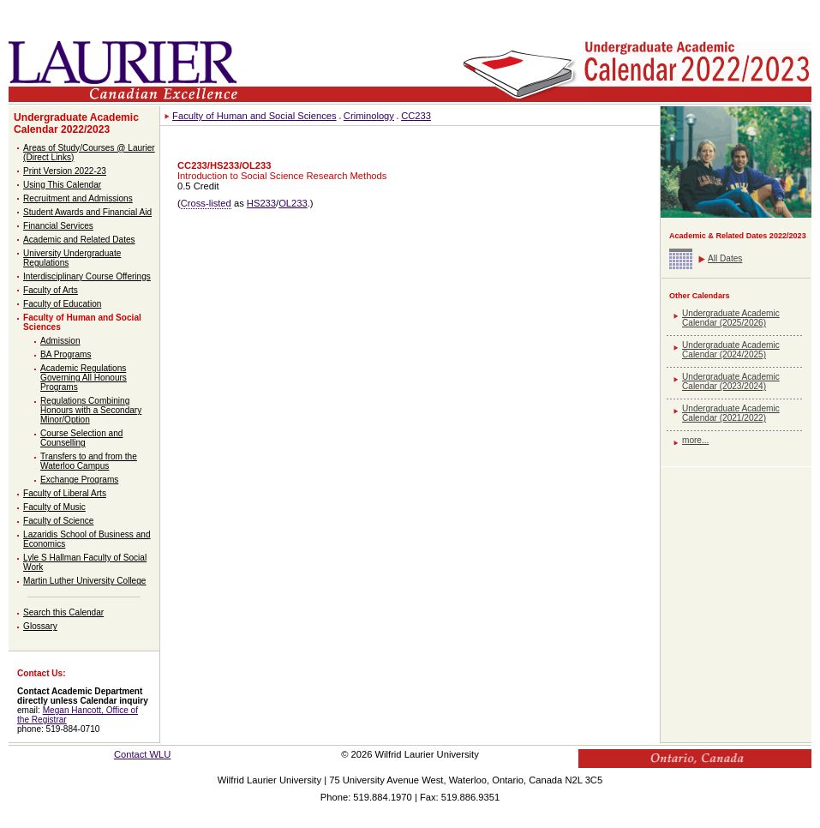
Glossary (40, 626)
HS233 (261, 203)
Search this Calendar (63, 612)
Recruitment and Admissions (78, 198)
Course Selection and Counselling (81, 438)
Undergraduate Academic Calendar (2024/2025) (731, 349)
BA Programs (65, 354)
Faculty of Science (58, 520)
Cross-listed (206, 203)
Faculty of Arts (50, 290)
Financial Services (58, 226)
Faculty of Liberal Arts (64, 493)
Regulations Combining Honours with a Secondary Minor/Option (90, 410)
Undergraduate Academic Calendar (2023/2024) (731, 381)
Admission (60, 340)
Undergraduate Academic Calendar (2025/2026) (731, 318)
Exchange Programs (79, 479)
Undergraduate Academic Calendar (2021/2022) (731, 413)
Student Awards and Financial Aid (87, 212)
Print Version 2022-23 (64, 171)
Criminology (369, 116)
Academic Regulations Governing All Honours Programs (83, 377)
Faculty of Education (62, 304)
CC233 (416, 116)
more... (695, 440)
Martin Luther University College (84, 580)
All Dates (725, 258)
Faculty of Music (54, 507)
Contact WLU (142, 754)
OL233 (293, 203)
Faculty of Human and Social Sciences (254, 116)
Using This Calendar (62, 184)
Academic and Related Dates (79, 239)
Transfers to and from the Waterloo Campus (88, 461)
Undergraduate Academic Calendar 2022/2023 (76, 123)
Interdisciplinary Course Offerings (87, 276)
